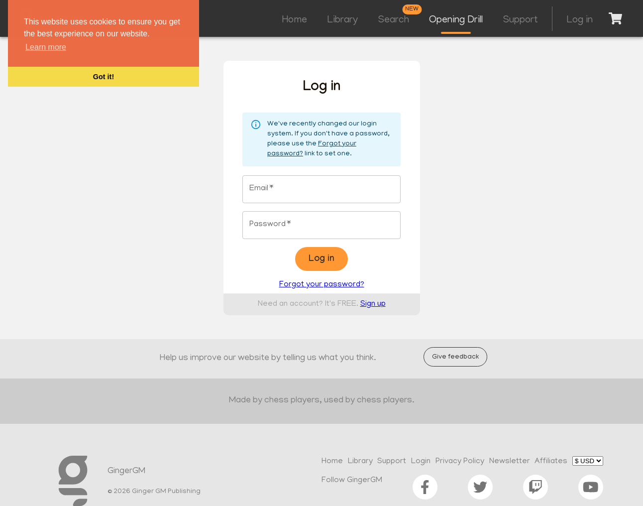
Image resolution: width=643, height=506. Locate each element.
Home (294, 20)
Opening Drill (456, 20)
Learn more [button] (45, 47)
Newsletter (509, 461)
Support (520, 20)
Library (342, 20)
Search (393, 20)
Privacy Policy (459, 461)
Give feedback (455, 357)
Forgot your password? (321, 284)
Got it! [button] (103, 77)
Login (420, 461)
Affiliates (551, 461)
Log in (579, 20)
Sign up (373, 304)
